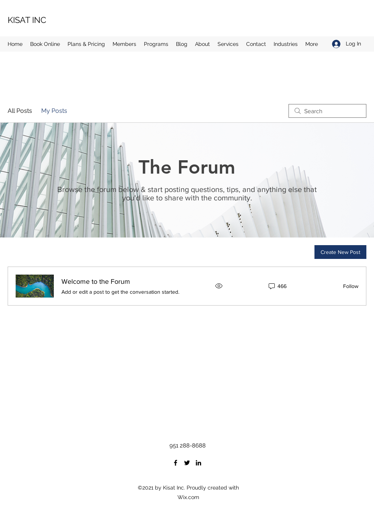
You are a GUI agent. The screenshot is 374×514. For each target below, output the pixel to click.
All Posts (20, 110)
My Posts (54, 110)
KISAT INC (27, 20)
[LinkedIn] (198, 463)
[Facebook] (175, 463)
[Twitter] (187, 463)
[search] (327, 111)
